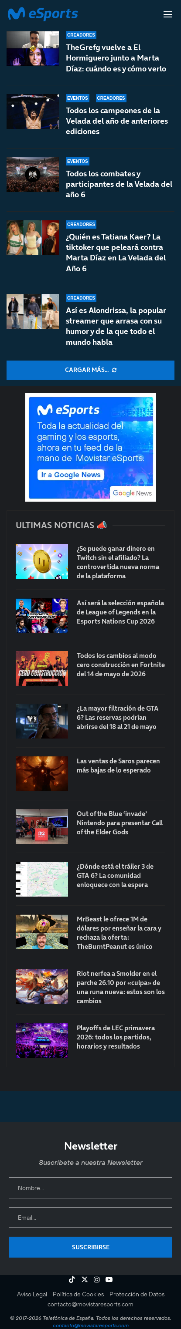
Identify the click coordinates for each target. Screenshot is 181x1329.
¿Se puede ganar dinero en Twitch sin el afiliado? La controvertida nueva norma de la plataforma (118, 562)
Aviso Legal (32, 1294)
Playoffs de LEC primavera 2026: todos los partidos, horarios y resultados (116, 1037)
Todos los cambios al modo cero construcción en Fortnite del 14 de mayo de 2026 (121, 664)
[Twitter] (84, 1279)
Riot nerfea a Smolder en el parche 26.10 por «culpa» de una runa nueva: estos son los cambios (121, 987)
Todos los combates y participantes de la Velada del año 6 (119, 184)
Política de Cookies (78, 1294)
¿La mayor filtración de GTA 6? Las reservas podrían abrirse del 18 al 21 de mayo (118, 717)
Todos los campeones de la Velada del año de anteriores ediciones (117, 121)
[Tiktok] (71, 1279)
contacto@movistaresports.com (90, 1304)
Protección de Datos (136, 1294)
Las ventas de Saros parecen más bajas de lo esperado (118, 765)
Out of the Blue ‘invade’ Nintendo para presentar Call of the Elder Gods (120, 823)
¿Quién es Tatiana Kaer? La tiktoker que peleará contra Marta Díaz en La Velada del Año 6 (116, 252)
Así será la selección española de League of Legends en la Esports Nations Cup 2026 (120, 612)
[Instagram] (97, 1279)
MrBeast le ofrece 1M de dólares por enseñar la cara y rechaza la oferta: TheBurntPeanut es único (119, 932)
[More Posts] (90, 370)
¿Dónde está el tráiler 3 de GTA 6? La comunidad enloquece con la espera (115, 875)
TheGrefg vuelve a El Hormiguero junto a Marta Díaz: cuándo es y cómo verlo (116, 58)
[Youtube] (109, 1279)
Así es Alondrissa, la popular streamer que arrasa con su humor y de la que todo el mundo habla (116, 326)
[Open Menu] (168, 14)
